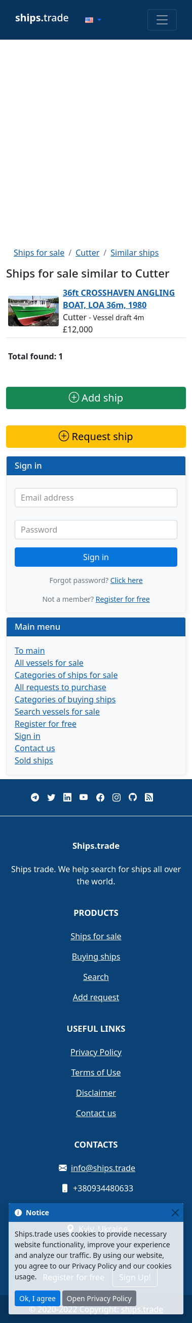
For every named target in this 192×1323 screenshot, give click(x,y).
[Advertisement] (95, 143)
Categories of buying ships (65, 699)
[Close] (175, 1212)
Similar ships (134, 252)
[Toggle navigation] (162, 19)
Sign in (96, 557)
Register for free (123, 599)
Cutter (87, 252)
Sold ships (34, 760)
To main (30, 650)
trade (42, 17)
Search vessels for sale (57, 711)
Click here (126, 580)
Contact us (35, 748)
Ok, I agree (37, 1298)
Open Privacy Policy (99, 1298)
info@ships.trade (103, 1168)
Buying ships (96, 956)
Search (96, 976)
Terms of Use (96, 1072)
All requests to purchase (60, 687)
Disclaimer (96, 1092)
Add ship (96, 398)
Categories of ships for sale (66, 675)
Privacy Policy (96, 1052)
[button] (93, 20)
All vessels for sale (49, 662)
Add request (96, 997)
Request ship (96, 436)
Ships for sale (39, 252)
